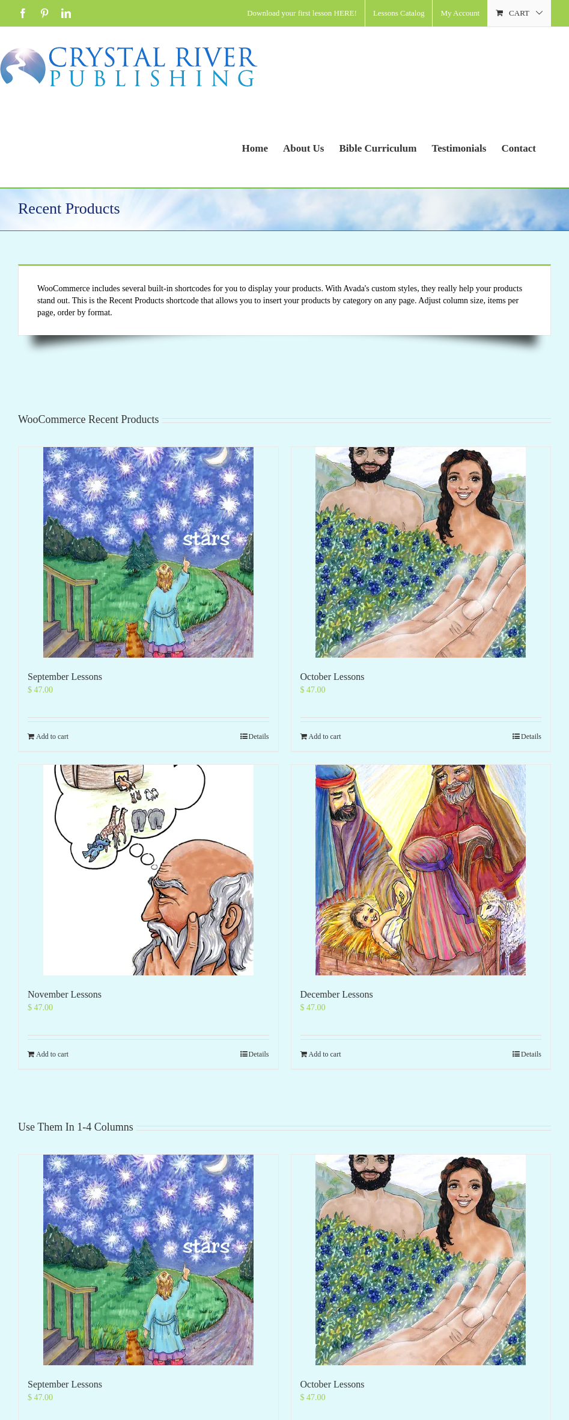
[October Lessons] (421, 552)
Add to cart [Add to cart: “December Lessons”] (325, 1054)
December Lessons (336, 994)
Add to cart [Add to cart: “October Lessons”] (325, 736)
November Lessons (65, 994)
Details (259, 736)
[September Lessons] (148, 552)
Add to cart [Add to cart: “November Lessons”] (52, 1054)
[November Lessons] (148, 870)
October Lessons (332, 676)
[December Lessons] (421, 870)
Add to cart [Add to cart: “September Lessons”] (52, 736)
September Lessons (65, 676)
